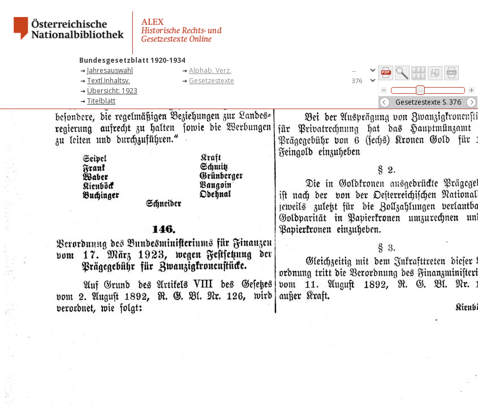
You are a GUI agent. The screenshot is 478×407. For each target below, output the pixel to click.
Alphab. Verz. (210, 70)
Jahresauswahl (110, 70)
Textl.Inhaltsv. (108, 80)
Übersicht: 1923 (112, 91)
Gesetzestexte (211, 80)
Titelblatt (101, 101)
